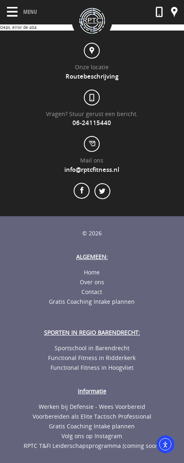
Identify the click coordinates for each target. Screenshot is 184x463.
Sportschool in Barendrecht (92, 348)
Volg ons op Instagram (91, 436)
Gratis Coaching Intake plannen (92, 301)
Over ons (92, 282)
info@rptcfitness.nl (91, 169)
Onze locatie (174, 12)
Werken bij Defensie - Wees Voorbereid (92, 407)
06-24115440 (91, 123)
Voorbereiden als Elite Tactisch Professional (92, 416)
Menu (22, 12)
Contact (91, 292)
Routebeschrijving (92, 76)
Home (92, 272)
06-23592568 (159, 12)
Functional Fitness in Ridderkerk (92, 358)
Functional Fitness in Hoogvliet (92, 367)
